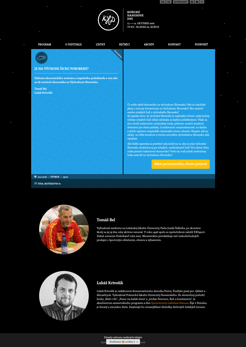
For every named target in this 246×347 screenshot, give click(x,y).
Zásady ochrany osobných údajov (123, 337)
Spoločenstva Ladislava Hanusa (169, 303)
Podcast (180, 2)
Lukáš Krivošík (43, 92)
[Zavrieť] (137, 341)
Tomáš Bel (40, 88)
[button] (181, 164)
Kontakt (174, 44)
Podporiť (201, 44)
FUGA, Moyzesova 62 (49, 183)
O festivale (73, 44)
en (162, 2)
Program (44, 44)
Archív (149, 44)
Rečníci (124, 44)
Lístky (100, 44)
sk (168, 2)
